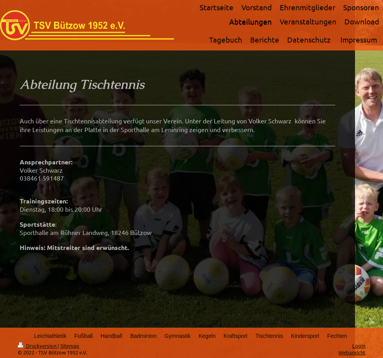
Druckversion (38, 345)
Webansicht (351, 352)
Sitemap (69, 345)
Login (358, 345)
